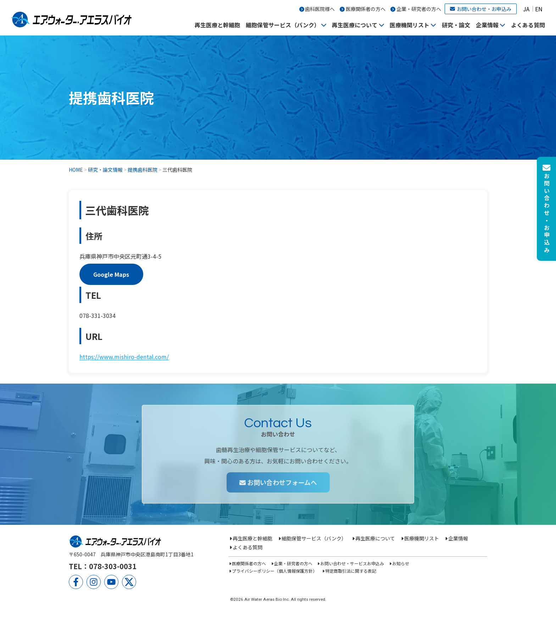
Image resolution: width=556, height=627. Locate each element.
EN (539, 9)
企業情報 (487, 25)
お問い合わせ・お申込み (480, 8)
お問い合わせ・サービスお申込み (352, 563)
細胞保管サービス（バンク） (283, 25)
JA (526, 9)
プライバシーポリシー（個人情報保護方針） (274, 571)
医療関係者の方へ (365, 8)
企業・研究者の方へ (418, 8)
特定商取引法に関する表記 (350, 571)
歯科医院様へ (320, 8)
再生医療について (354, 25)
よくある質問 (528, 25)
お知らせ (400, 563)
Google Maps (111, 274)
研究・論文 (456, 25)
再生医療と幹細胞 (217, 25)
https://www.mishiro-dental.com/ (124, 356)
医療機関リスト (409, 25)
